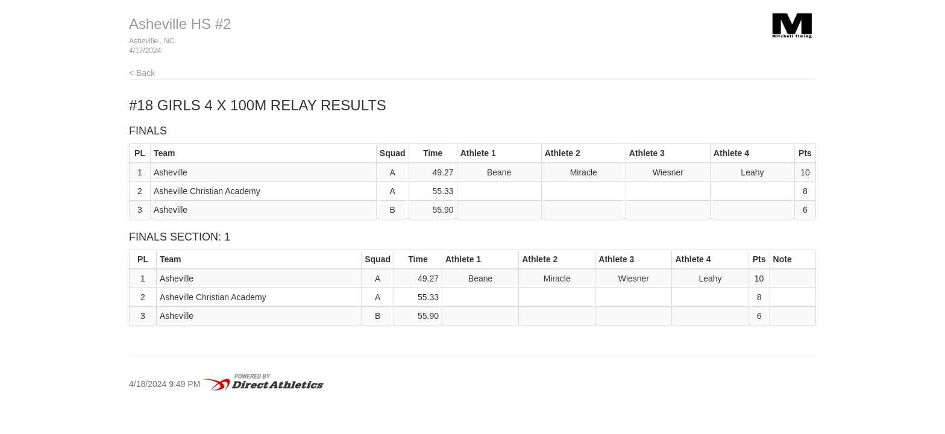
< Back (142, 73)
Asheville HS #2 (180, 24)
